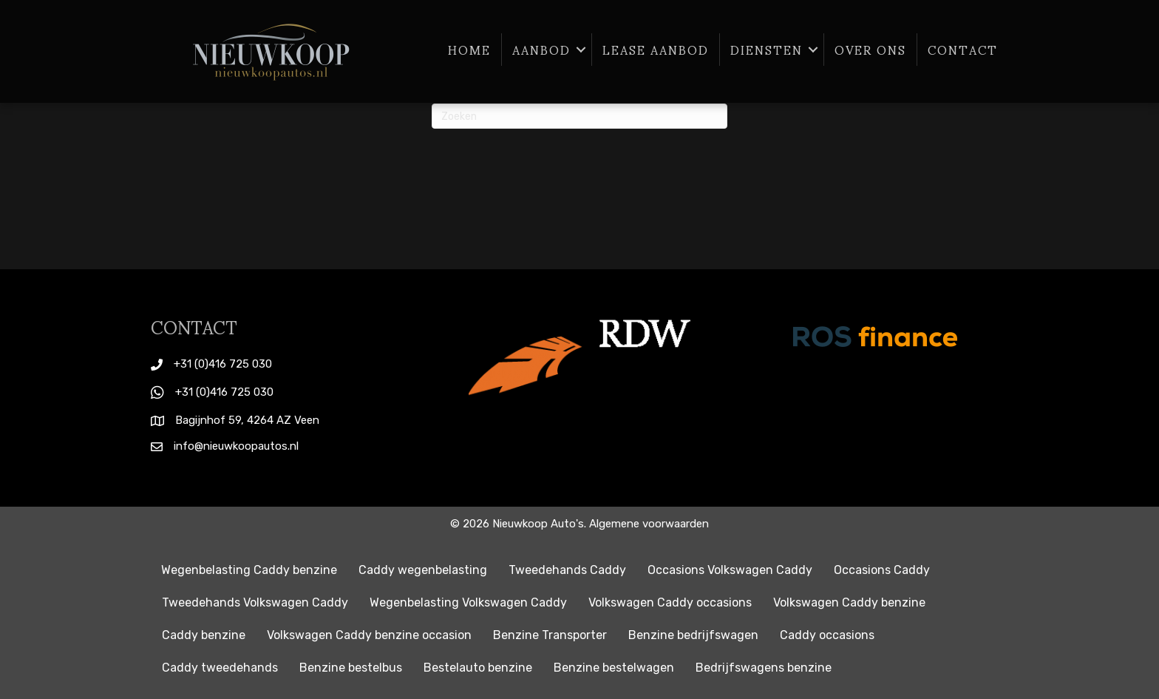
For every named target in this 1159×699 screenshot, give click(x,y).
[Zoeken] (579, 116)
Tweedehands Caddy (567, 570)
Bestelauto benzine (478, 668)
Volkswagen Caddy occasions (670, 602)
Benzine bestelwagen (614, 668)
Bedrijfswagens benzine (764, 668)
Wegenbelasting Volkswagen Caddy (468, 602)
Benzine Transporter (550, 635)
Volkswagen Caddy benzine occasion (369, 635)
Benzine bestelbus (350, 668)
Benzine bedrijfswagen (693, 635)
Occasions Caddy (882, 570)
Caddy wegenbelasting (422, 570)
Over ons (870, 49)
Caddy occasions (827, 635)
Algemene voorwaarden (649, 523)
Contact (963, 49)
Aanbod (541, 49)
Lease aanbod (655, 49)
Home (469, 49)
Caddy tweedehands (220, 668)
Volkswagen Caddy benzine (849, 602)
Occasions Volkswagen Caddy (730, 570)
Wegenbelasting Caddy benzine (249, 570)
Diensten (766, 49)
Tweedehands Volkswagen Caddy (255, 602)
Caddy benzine (203, 635)
